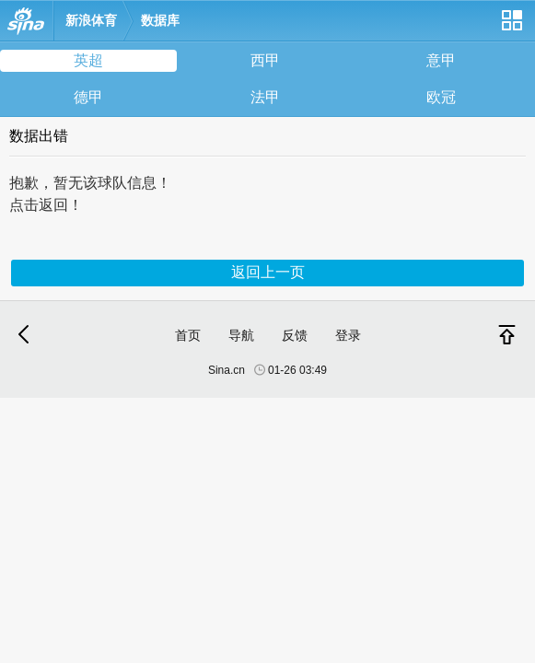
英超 (88, 60)
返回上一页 (268, 272)
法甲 (265, 97)
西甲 (265, 60)
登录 (348, 335)
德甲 (88, 97)
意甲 (441, 60)
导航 (241, 335)
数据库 (160, 20)
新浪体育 (91, 20)
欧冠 (441, 97)
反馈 (295, 335)
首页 (188, 335)
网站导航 (511, 27)
